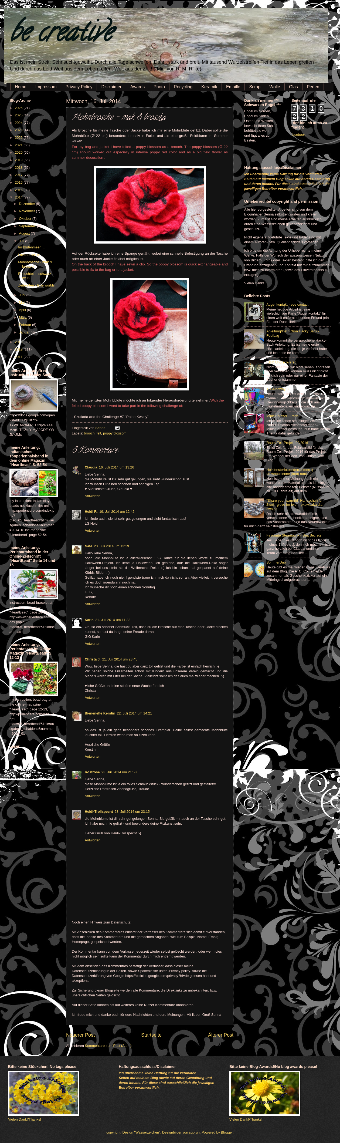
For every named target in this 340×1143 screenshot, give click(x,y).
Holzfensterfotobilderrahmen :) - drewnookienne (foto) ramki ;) (290, 472)
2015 (19, 190)
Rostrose (92, 772)
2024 (19, 123)
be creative (60, 35)
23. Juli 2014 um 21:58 (119, 772)
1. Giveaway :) (277, 389)
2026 (19, 108)
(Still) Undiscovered (281, 362)
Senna (100, 428)
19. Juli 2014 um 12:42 (116, 512)
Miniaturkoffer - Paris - (283, 416)
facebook (298, 135)
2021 (19, 145)
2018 (19, 168)
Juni (22, 295)
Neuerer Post (80, 1035)
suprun (194, 1132)
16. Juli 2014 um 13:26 (116, 467)
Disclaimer (111, 87)
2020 (19, 152)
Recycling (183, 87)
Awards (137, 87)
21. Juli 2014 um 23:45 (119, 659)
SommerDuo (276, 562)
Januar (24, 332)
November (27, 211)
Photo (159, 87)
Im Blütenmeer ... (31, 247)
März (23, 317)
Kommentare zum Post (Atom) (108, 1046)
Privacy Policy (79, 87)
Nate (88, 546)
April (23, 310)
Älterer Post (220, 1035)
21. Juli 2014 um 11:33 (112, 620)
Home (20, 87)
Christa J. (93, 659)
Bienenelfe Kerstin (100, 713)
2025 (19, 115)
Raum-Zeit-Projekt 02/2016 (287, 443)
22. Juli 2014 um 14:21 (134, 713)
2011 (19, 357)
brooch (89, 433)
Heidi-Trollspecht (99, 812)
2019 (19, 160)
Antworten (92, 496)
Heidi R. (91, 512)
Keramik (209, 87)
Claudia (91, 467)
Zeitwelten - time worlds (36, 285)
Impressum (46, 87)
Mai (22, 303)
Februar (25, 325)
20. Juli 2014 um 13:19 (111, 546)
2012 (19, 349)
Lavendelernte (29, 255)
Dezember (27, 204)
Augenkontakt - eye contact (287, 304)
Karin (89, 620)
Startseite (151, 1035)
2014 (19, 197)
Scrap (254, 87)
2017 (19, 175)
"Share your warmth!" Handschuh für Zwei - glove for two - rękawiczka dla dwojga (294, 504)
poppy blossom (115, 433)
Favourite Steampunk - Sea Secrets (293, 535)
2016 (19, 182)
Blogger (227, 1132)
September (28, 226)
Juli (22, 241)
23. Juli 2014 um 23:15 (131, 812)
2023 (19, 130)
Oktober (25, 219)
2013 (19, 342)
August (25, 233)
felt (99, 433)
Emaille (233, 87)
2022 (19, 138)
